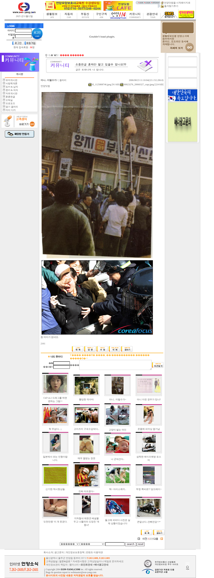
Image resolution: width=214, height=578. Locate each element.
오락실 (9, 100)
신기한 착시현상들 (55, 489)
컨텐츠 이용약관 (94, 552)
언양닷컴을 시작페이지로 (175, 2)
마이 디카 (10, 110)
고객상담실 (52, 561)
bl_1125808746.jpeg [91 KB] (103, 84)
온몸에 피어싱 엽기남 (149, 429)
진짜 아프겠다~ (86, 491)
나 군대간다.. (117, 459)
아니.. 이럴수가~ (117, 399)
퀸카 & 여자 (11, 90)
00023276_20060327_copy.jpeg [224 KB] (141, 84)
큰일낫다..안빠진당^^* (148, 522)
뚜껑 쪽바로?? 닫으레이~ (149, 489)
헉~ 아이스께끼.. (117, 489)
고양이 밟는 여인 (117, 429)
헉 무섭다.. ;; (55, 429)
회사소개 (48, 552)
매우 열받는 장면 (86, 458)
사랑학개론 (11, 83)
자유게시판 (11, 93)
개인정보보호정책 (75, 552)
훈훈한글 (10, 96)
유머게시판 (11, 80)
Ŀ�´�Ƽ (53, 55)
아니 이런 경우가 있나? (149, 399)
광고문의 (59, 552)
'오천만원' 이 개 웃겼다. (55, 521)
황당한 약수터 (86, 399)
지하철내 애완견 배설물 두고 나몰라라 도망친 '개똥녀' (86, 521)
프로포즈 (10, 103)
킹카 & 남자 (11, 86)
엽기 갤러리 (11, 106)
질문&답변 (64, 561)
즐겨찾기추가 (169, 6)
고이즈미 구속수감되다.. (86, 429)
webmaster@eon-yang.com (83, 572)
